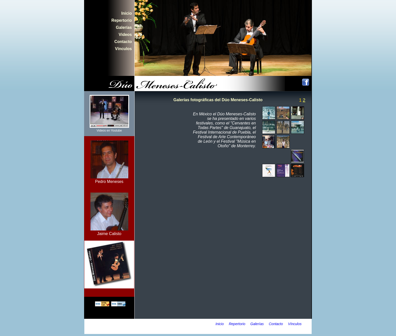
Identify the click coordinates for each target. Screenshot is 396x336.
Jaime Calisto (109, 231)
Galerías (124, 27)
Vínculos (123, 49)
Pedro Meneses (109, 179)
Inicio (126, 13)
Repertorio (121, 20)
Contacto (123, 41)
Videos (125, 34)
